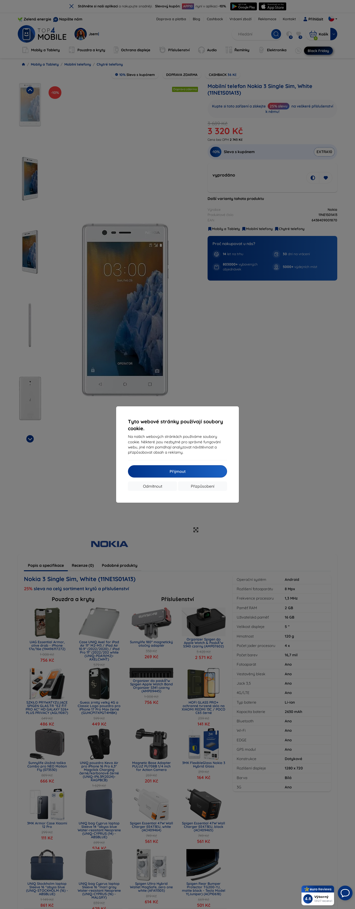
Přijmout (178, 471)
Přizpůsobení (202, 486)
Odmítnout (152, 486)
